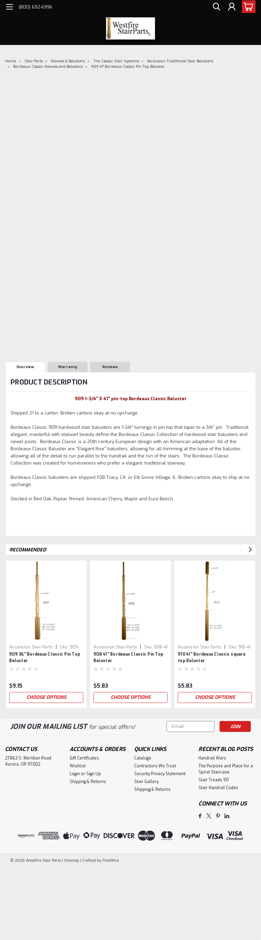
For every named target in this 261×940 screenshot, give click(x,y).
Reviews (110, 367)
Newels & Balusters (68, 61)
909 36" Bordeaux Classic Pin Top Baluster (44, 657)
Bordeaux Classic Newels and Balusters (48, 66)
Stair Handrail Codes (218, 787)
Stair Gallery (146, 781)
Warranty (67, 367)
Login (75, 774)
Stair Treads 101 (213, 780)
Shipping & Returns (88, 781)
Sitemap (71, 860)
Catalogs (142, 758)
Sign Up (93, 774)
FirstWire (110, 860)
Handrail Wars (212, 758)
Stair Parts (33, 61)
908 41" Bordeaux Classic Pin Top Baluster (128, 657)
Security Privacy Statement (160, 774)
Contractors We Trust (155, 766)
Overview (25, 367)
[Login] (232, 7)
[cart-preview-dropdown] (247, 6)
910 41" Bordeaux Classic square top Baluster (211, 657)
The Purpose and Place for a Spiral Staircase (225, 769)
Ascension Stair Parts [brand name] (31, 647)
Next (250, 549)
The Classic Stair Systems (116, 61)
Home (10, 61)
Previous (240, 549)
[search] (216, 7)
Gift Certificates (84, 758)
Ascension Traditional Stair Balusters (180, 61)
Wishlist (78, 766)
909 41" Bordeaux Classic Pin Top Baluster (128, 66)
